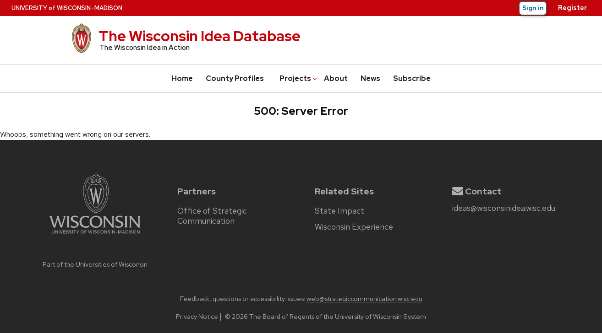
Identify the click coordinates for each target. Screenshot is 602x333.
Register (572, 7)
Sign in (533, 8)
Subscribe (412, 78)
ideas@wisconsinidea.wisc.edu (503, 208)
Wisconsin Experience (354, 227)
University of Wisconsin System (380, 316)
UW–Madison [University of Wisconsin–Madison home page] (66, 8)
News (370, 78)
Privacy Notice (197, 316)
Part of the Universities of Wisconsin (95, 264)
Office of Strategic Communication (212, 216)
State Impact (339, 211)
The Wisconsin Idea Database (200, 36)
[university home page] (95, 253)
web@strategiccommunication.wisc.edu (364, 298)
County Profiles (235, 78)
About (336, 78)
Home (182, 78)
